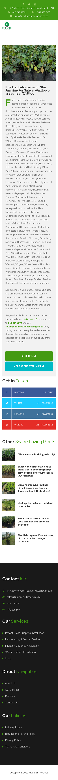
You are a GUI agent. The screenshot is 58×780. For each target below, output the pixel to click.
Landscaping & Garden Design (22, 639)
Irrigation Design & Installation (22, 645)
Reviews (10, 696)
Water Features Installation (20, 652)
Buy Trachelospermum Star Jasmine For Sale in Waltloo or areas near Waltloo (28, 90)
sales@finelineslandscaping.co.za (24, 597)
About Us (10, 683)
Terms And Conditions (17, 746)
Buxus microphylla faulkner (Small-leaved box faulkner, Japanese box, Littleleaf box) (34, 488)
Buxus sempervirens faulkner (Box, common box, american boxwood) (34, 521)
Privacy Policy (13, 740)
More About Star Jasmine (29, 366)
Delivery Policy (13, 727)
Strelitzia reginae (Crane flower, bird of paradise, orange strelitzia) (36, 538)
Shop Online (29, 356)
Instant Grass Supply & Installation (24, 633)
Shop (8, 658)
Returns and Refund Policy (20, 733)
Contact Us (11, 702)
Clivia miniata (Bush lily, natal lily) (36, 454)
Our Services (12, 689)
